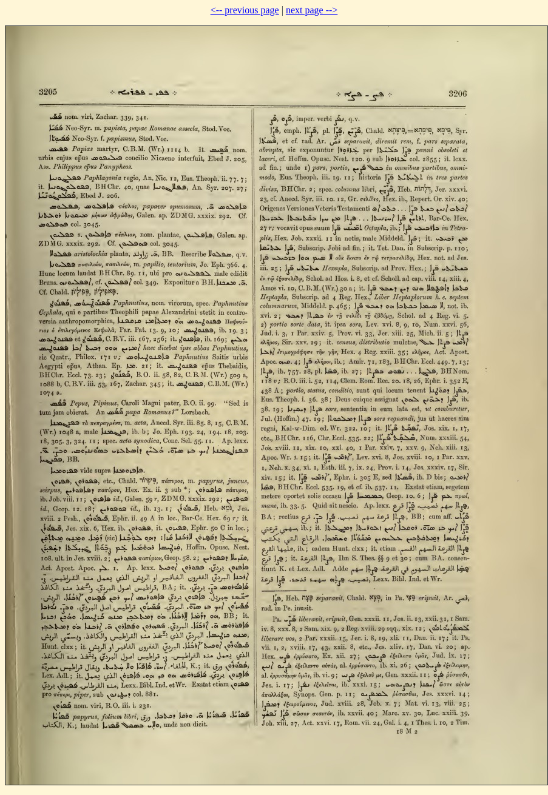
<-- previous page (245, 10)
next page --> (311, 10)
